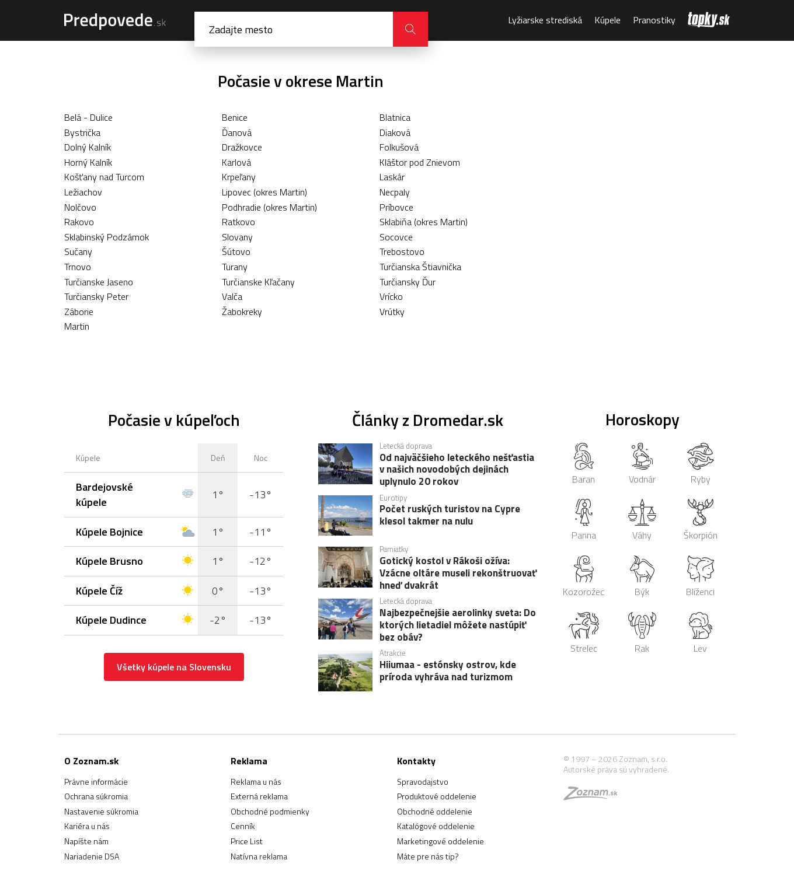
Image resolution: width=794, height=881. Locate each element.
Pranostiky (654, 20)
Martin (76, 326)
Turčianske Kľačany (258, 282)
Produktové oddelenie (436, 796)
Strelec (583, 633)
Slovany (237, 237)
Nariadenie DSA (91, 856)
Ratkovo (238, 222)
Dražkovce (242, 147)
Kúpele (607, 20)
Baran (583, 464)
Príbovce (396, 207)
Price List (247, 841)
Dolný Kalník (87, 147)
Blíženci (700, 577)
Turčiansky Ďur (407, 282)
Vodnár (642, 464)
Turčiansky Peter (96, 296)
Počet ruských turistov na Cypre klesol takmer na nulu (449, 516)
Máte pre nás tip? (428, 856)
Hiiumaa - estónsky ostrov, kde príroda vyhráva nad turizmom (447, 671)
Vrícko (391, 296)
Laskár (392, 177)
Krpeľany (239, 177)
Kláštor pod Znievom (419, 162)
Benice (235, 117)
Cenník (243, 826)
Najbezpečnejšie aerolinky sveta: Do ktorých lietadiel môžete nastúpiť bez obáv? (457, 624)
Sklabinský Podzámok (106, 237)
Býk (642, 577)
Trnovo (77, 267)
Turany (235, 267)
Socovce (396, 237)
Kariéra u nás (87, 826)
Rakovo (79, 222)
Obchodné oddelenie (434, 811)
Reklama (249, 761)
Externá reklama (259, 796)
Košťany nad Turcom (104, 177)
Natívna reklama (259, 856)
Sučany (78, 251)
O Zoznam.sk (91, 761)
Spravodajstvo (422, 781)
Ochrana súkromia (96, 796)
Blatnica (394, 117)
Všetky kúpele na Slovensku (174, 667)
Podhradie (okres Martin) (269, 207)
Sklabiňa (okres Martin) (423, 222)
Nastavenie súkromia (101, 811)
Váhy (642, 520)
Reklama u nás (256, 781)
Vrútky (392, 312)
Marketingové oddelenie (440, 841)
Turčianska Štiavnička (420, 267)
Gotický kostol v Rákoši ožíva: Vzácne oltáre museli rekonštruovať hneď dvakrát (458, 572)
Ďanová (237, 132)
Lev (700, 633)
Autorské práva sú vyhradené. (616, 769)
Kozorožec (583, 577)
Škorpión (701, 520)
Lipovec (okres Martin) (264, 192)
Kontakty (416, 761)
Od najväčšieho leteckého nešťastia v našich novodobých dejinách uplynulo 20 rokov (456, 469)
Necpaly (394, 192)
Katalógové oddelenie (436, 826)
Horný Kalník (88, 162)
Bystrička (82, 132)
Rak (642, 633)
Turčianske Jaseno (98, 282)
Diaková (394, 132)
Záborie (78, 312)
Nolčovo (80, 207)
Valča (232, 296)
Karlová (236, 162)
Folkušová (399, 147)
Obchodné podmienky (270, 811)
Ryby (701, 464)
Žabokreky (242, 312)
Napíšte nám (86, 841)
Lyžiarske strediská (545, 20)
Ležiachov (83, 192)
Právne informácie (96, 781)
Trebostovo (401, 251)
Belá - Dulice (88, 117)
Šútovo (236, 251)
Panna (584, 520)
